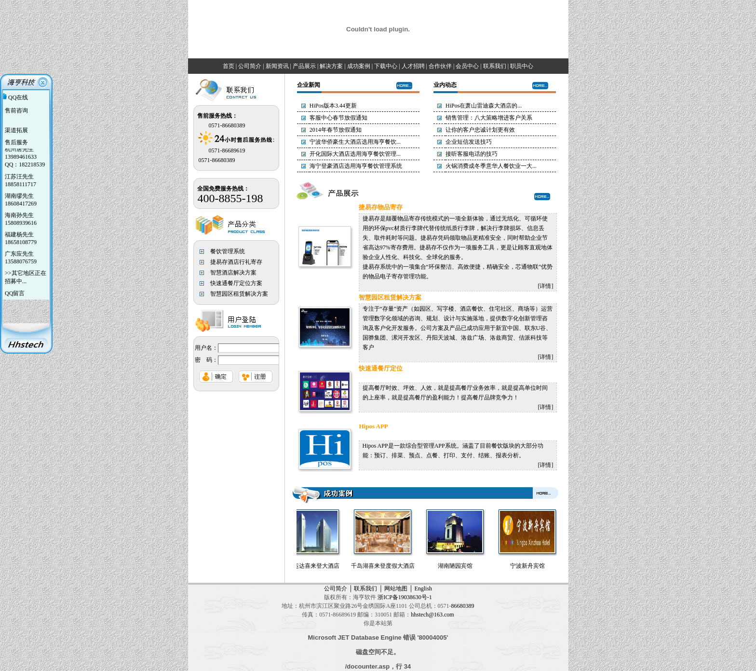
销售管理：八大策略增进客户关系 (489, 117)
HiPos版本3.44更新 (333, 105)
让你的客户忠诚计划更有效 (480, 129)
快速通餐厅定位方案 (236, 283)
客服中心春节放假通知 (338, 117)
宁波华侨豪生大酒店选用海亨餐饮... (355, 141)
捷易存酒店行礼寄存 (236, 262)
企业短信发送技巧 (469, 141)
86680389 (462, 606)
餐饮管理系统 (227, 251)
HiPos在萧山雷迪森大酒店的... (484, 105)
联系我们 (365, 588)
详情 (545, 286)
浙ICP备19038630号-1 (405, 597)
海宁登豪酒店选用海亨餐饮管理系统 (356, 166)
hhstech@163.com (432, 614)
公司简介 (335, 588)
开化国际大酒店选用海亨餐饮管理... (355, 154)
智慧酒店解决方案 (233, 272)
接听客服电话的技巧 (472, 154)
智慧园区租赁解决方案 (239, 293)
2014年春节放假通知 (336, 129)
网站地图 (395, 588)
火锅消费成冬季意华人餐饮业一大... (491, 166)
